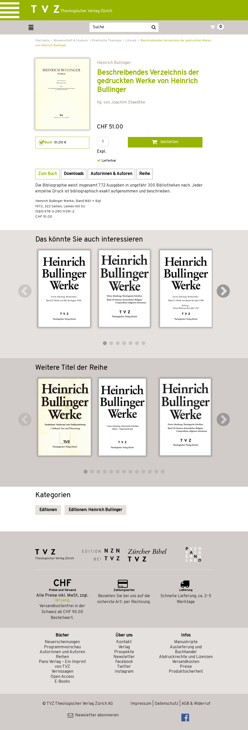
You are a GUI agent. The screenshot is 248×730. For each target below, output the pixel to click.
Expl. (101, 151)
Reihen (62, 657)
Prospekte (124, 652)
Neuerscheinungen (62, 642)
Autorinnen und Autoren (62, 652)
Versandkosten (185, 661)
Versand (62, 600)
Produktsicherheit (186, 671)
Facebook (124, 661)
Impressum (140, 703)
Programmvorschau (62, 647)
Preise (186, 666)
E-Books (62, 681)
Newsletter (124, 657)
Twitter (124, 666)
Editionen (48, 510)
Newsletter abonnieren (93, 715)
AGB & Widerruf (195, 703)
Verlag (124, 647)
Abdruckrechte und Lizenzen (186, 657)
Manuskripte (186, 642)
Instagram (124, 671)
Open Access (62, 676)
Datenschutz (166, 703)
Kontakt (124, 642)
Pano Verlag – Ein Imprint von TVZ (62, 664)
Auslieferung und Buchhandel (186, 650)
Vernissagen (62, 671)
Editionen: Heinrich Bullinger (95, 510)
